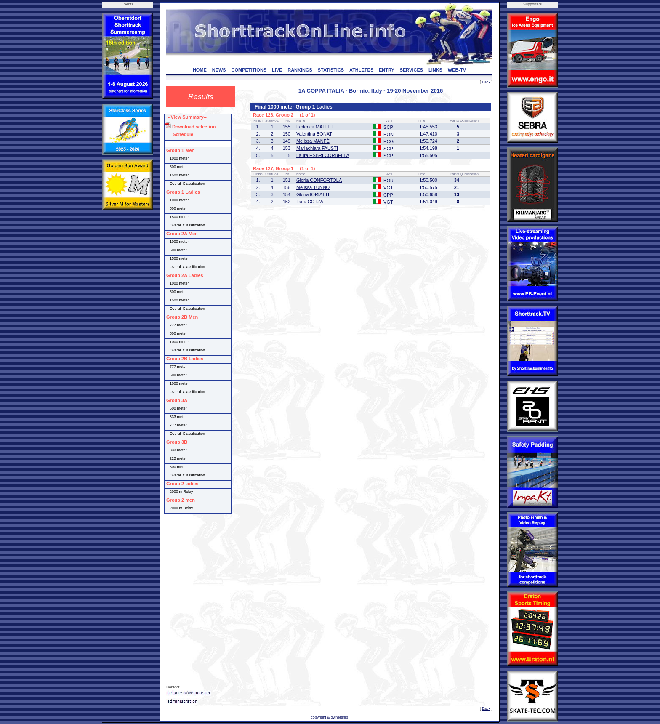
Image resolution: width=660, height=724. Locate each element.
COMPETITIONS (248, 69)
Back (486, 82)
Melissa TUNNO (313, 187)
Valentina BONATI (314, 133)
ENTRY (386, 69)
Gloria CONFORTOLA (319, 180)
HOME (200, 69)
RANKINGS (299, 69)
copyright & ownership (329, 717)
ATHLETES (361, 69)
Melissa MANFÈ (313, 141)
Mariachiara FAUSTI (317, 148)
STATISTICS (331, 69)
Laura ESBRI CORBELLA (322, 155)
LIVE (277, 69)
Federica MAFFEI (314, 126)
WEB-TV (457, 69)
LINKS (435, 69)
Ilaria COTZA (309, 201)
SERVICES (411, 69)
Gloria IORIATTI (312, 194)
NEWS (219, 69)
